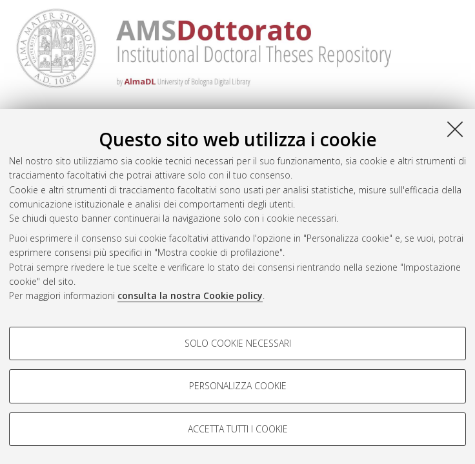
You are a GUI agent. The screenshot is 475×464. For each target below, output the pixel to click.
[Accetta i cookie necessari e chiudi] (455, 129)
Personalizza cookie (238, 386)
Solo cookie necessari (238, 343)
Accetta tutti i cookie (238, 429)
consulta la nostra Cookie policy (190, 295)
